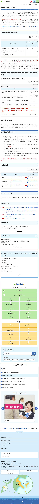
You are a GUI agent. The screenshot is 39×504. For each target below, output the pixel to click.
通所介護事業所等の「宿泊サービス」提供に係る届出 (14, 384)
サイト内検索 (4, 353)
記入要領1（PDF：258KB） (32, 177)
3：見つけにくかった (7, 271)
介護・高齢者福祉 (15, 428)
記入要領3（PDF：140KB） (32, 186)
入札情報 (32, 359)
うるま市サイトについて (7, 437)
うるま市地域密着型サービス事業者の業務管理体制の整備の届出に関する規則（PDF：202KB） (21, 208)
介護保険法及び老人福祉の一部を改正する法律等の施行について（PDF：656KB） (20, 211)
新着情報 (37, 2)
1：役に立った (5, 260)
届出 (4, 369)
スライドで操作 (34, 36)
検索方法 (34, 355)
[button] (31, 1)
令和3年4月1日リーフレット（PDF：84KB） (14, 218)
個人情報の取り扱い (6, 440)
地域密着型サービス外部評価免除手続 (10, 372)
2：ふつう (4, 262)
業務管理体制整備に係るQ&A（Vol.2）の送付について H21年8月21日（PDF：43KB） (19, 215)
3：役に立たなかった (7, 264)
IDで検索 (13, 350)
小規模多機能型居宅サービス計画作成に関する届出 (13, 381)
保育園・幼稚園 (7, 359)
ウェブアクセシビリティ (7, 443)
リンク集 (4, 445)
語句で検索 (6, 350)
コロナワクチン (15, 359)
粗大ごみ (22, 359)
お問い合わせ (10, 473)
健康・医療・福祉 (7, 428)
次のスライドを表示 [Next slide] (36, 408)
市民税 (27, 359)
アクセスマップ (10, 470)
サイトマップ (4, 448)
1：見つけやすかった (7, 268)
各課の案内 (29, 470)
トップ (2, 428)
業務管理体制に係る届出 (7, 375)
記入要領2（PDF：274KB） (32, 181)
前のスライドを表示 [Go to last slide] (2, 408)
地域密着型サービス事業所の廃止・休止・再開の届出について (16, 378)
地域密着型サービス (24, 428)
